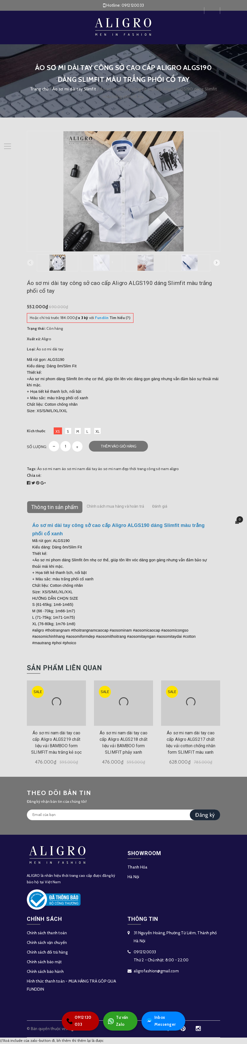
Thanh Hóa (137, 867)
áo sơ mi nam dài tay (79, 468)
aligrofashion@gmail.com (156, 971)
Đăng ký (205, 815)
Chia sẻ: (34, 475)
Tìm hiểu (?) (112, 317)
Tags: (32, 468)
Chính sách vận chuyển (47, 942)
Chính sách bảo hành (45, 971)
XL (98, 431)
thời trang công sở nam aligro (154, 468)
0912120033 (133, 5)
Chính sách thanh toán (47, 933)
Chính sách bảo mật (44, 961)
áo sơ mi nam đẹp (113, 468)
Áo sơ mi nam (49, 468)
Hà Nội (133, 876)
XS (58, 431)
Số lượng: (37, 446)
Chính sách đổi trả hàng (47, 952)
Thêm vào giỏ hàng (118, 446)
